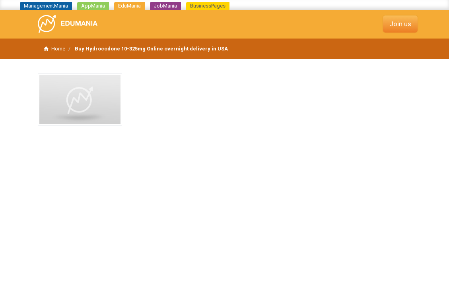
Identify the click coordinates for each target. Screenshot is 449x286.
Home (54, 49)
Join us (400, 24)
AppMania (93, 6)
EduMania (129, 6)
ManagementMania (46, 6)
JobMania (165, 6)
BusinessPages (207, 6)
